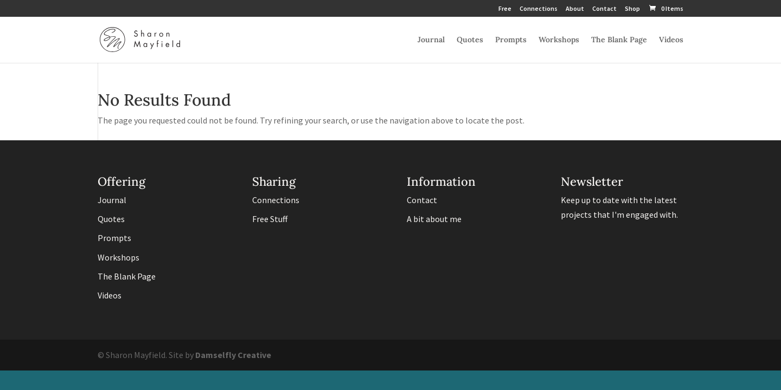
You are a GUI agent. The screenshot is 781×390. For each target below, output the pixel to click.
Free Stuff (269, 218)
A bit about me (434, 218)
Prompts (511, 40)
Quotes (470, 40)
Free (504, 8)
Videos (671, 40)
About (575, 8)
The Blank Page (619, 40)
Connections (539, 8)
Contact (604, 8)
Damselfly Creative (233, 354)
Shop (632, 8)
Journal (431, 40)
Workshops (559, 40)
